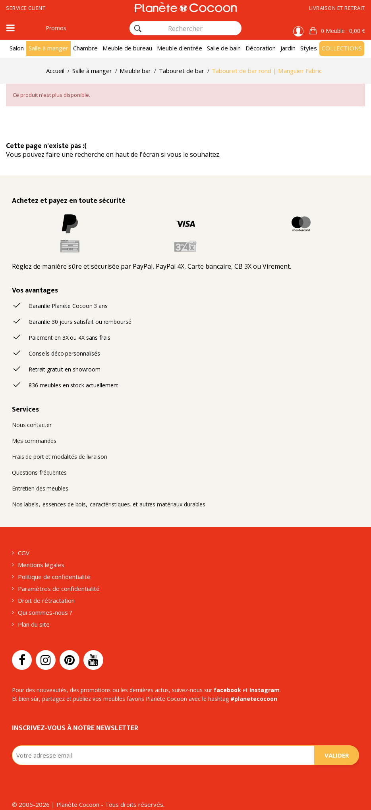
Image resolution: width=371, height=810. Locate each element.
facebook (227, 690)
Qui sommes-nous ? (45, 612)
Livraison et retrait (337, 8)
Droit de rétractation (46, 600)
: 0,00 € (342, 31)
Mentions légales (41, 565)
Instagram (264, 690)
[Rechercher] (138, 28)
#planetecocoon (253, 698)
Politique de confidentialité (54, 577)
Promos (56, 28)
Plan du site (34, 624)
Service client (25, 8)
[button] (337, 31)
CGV (23, 553)
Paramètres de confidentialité (59, 589)
